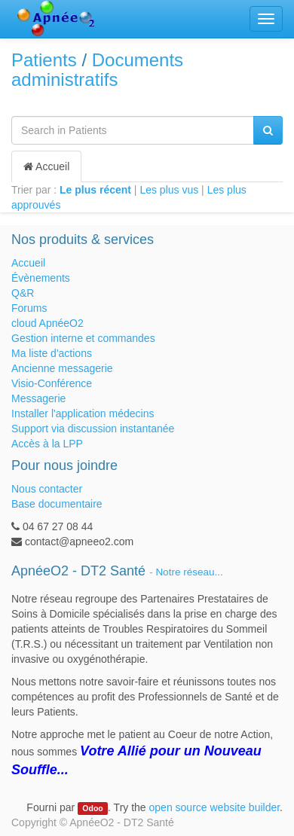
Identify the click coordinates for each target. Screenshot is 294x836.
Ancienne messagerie (62, 368)
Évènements (40, 278)
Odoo (92, 808)
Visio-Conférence (51, 383)
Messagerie (38, 398)
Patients (44, 60)
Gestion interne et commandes (83, 338)
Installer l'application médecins (82, 413)
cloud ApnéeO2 (47, 323)
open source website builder (214, 807)
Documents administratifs (97, 70)
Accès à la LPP (47, 444)
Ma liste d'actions (51, 353)
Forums (29, 308)
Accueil (46, 166)
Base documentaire (57, 504)
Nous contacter (46, 489)
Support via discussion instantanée (92, 429)
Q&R (22, 293)
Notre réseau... (188, 572)
